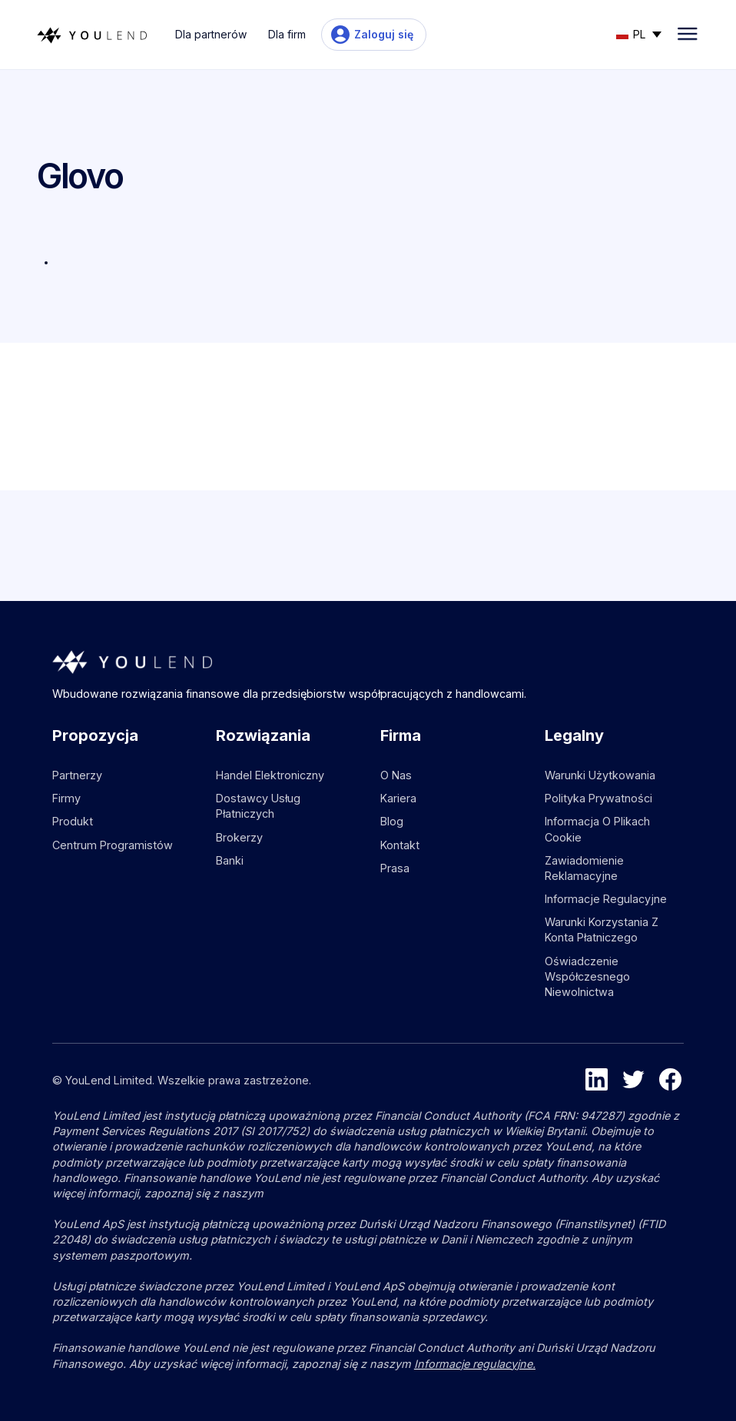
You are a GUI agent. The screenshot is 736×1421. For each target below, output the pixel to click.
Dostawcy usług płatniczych (258, 806)
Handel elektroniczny (270, 775)
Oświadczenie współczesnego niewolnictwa (587, 976)
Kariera (398, 798)
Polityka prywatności (598, 798)
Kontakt (399, 845)
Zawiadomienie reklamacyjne (584, 868)
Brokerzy (239, 837)
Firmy (66, 798)
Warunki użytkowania (600, 775)
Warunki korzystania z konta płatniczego (601, 929)
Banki (230, 860)
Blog (391, 821)
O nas (396, 775)
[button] (638, 32)
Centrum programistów (112, 845)
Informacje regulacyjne (606, 898)
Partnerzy (77, 775)
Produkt (72, 821)
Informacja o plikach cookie (597, 829)
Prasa (394, 868)
